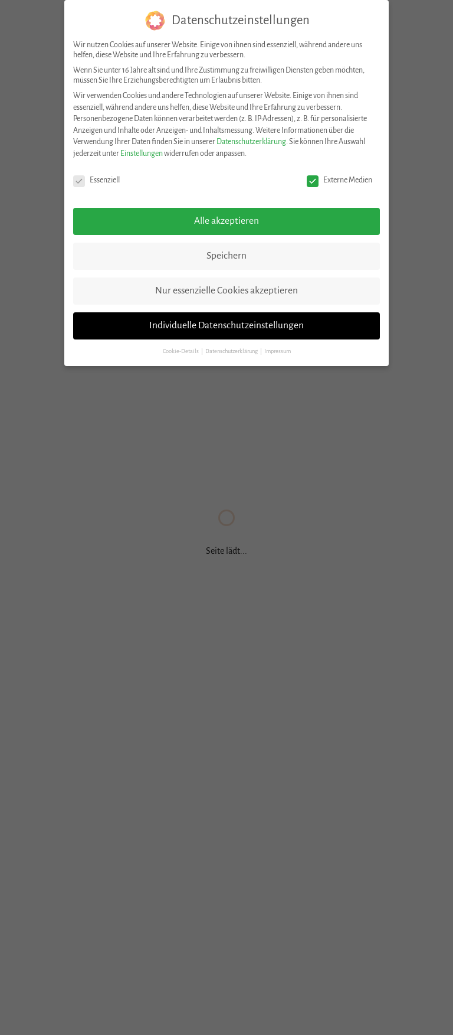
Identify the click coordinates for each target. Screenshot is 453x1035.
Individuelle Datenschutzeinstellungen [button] (226, 325)
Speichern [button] (226, 255)
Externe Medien (339, 180)
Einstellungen (141, 153)
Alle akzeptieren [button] (226, 221)
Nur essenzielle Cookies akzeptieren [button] (226, 290)
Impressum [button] (277, 351)
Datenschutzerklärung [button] (232, 351)
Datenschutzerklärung (251, 142)
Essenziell (96, 180)
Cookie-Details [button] (181, 351)
